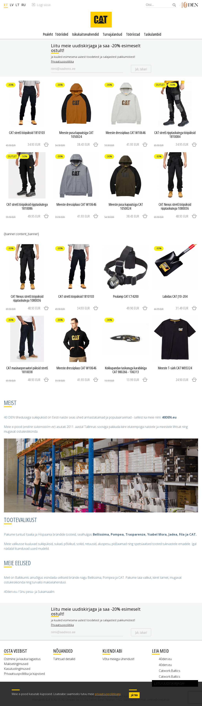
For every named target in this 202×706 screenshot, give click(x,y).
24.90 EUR (182, 379)
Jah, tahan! (141, 69)
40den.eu (165, 659)
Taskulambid (152, 34)
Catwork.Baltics (169, 671)
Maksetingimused (16, 664)
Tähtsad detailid (64, 659)
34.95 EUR (171, 144)
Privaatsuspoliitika (62, 61)
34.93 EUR (23, 144)
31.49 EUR (171, 308)
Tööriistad (133, 34)
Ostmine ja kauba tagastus (22, 659)
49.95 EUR (23, 216)
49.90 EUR (132, 308)
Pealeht (48, 34)
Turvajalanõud (112, 34)
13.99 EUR (121, 379)
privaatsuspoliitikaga (108, 694)
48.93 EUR (171, 216)
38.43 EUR (72, 144)
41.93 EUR (121, 144)
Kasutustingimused (17, 669)
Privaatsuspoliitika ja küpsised (24, 673)
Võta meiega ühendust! (118, 659)
